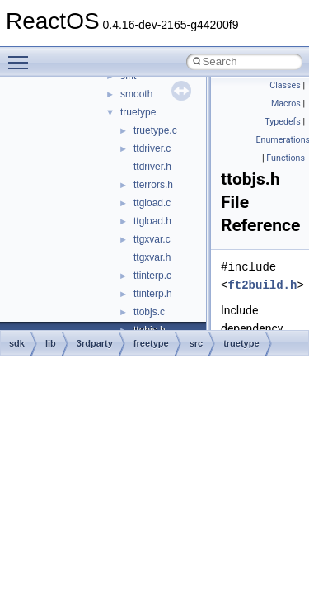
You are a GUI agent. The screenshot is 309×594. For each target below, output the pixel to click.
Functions (285, 158)
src (197, 343)
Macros (286, 103)
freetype (151, 343)
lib (50, 343)
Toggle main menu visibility (22, 55)
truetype (138, 112)
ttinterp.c (152, 275)
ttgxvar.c (152, 239)
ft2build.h (262, 285)
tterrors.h (153, 185)
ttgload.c (152, 203)
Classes (284, 85)
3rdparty (95, 343)
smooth (136, 94)
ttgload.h (152, 221)
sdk (17, 343)
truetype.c (155, 130)
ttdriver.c (152, 148)
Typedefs (283, 121)
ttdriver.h (152, 166)
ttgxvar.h (152, 257)
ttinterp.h (152, 293)
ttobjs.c (149, 312)
